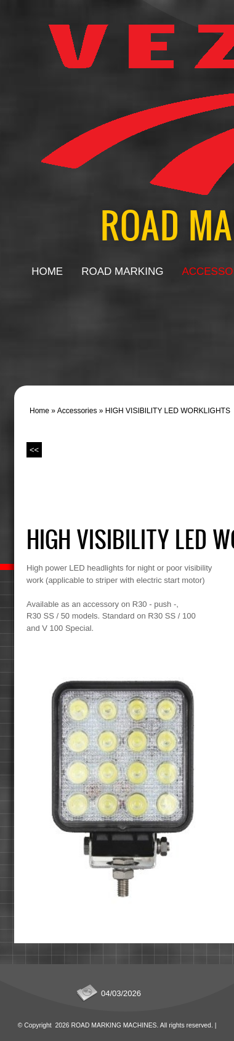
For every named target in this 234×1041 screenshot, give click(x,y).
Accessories (77, 410)
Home (47, 271)
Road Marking (122, 271)
